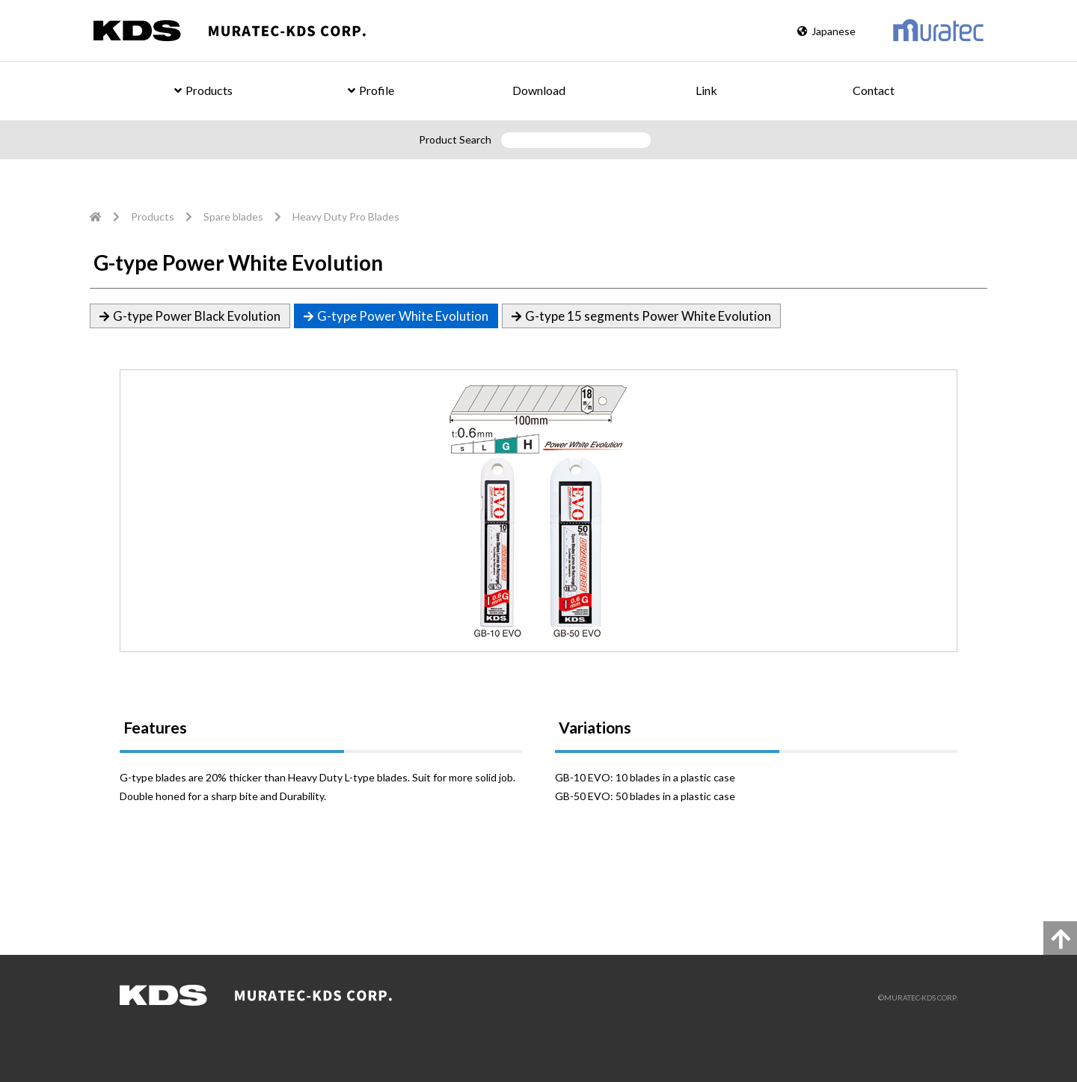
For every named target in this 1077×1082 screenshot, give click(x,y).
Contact (874, 90)
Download (538, 90)
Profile (371, 90)
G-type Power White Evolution (402, 316)
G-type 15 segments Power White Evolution (648, 316)
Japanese (826, 31)
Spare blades (233, 216)
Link (706, 90)
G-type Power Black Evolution (196, 316)
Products (203, 90)
